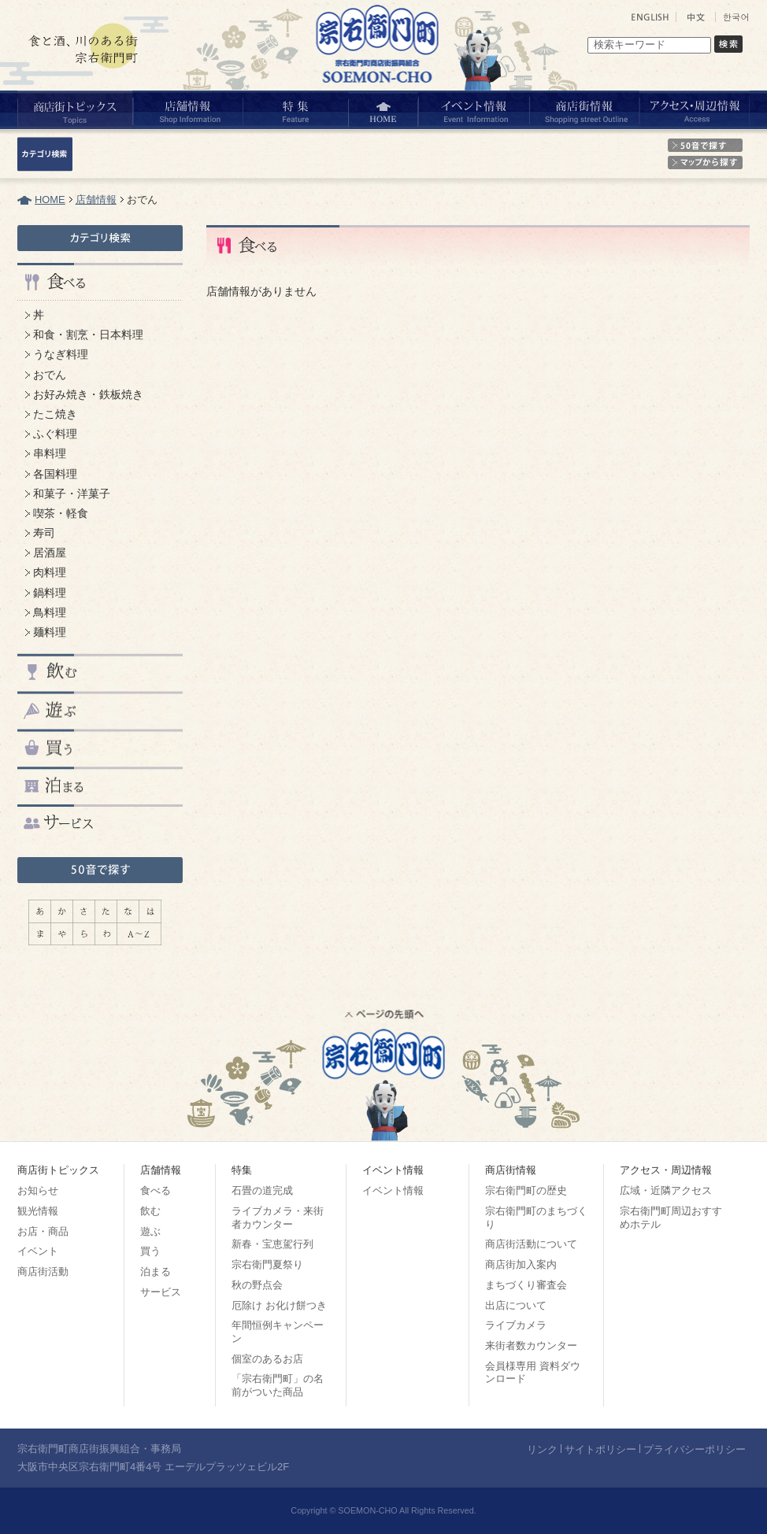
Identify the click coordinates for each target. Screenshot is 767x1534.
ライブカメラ (516, 1325)
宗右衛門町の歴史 (526, 1190)
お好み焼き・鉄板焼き (88, 394)
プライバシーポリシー (694, 1449)
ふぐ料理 (55, 433)
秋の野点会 (257, 1285)
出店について (516, 1305)
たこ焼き (55, 414)
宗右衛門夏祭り (267, 1264)
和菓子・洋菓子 (71, 493)
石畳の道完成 (262, 1190)
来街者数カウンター (531, 1345)
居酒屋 (49, 552)
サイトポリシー (600, 1449)
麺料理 (49, 632)
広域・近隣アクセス (666, 1190)
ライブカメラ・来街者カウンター (278, 1217)
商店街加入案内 (521, 1264)
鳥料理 (49, 612)
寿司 (44, 533)
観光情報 (37, 1211)
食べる (155, 1190)
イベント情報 (393, 1190)
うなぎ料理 (60, 354)
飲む (150, 1211)
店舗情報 (96, 199)
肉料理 (49, 572)
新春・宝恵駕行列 (272, 1244)
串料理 (49, 453)
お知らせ (37, 1190)
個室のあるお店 (267, 1359)
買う (150, 1251)
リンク (542, 1449)
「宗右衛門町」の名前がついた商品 (278, 1385)
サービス (160, 1292)
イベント (37, 1251)
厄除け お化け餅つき (279, 1305)
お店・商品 (43, 1231)
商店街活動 (43, 1271)
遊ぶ (150, 1231)
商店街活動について (531, 1244)
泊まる (155, 1271)
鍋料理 (49, 592)
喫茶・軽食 (60, 513)
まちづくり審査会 (526, 1285)
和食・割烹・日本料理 (88, 334)
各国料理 (55, 474)
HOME (50, 199)
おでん (49, 374)
